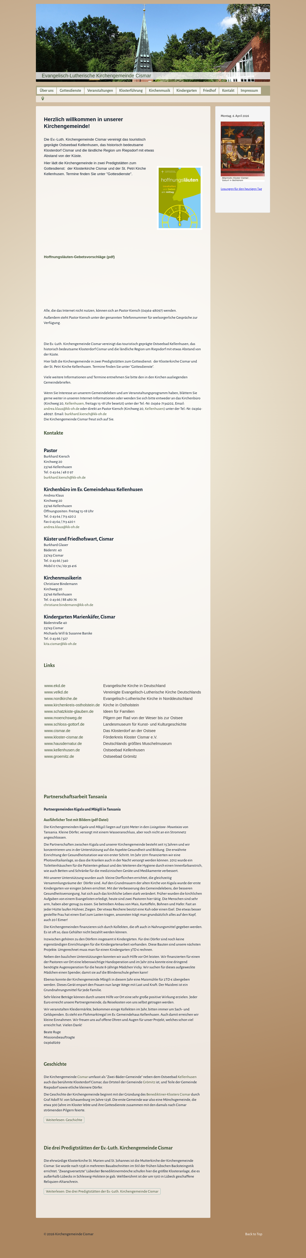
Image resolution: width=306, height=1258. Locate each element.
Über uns (46, 91)
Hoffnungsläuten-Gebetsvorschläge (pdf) (79, 257)
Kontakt (228, 91)
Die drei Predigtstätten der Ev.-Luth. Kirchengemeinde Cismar (108, 1147)
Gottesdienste (70, 91)
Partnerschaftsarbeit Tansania (75, 796)
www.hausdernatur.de (63, 743)
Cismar (82, 1077)
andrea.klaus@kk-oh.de (61, 409)
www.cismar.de (57, 731)
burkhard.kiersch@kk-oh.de (86, 414)
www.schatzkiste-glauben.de (68, 711)
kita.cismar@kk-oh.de (60, 644)
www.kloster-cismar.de (63, 737)
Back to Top (253, 1234)
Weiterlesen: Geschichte (64, 1120)
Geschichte (55, 1064)
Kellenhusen (74, 403)
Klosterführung (131, 91)
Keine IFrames (242, 158)
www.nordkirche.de (60, 698)
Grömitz (149, 1082)
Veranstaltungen (100, 91)
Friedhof (209, 91)
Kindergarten (186, 91)
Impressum (249, 91)
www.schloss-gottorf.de (64, 724)
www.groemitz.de (59, 756)
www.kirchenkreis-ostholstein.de (72, 705)
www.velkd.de (56, 692)
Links (49, 665)
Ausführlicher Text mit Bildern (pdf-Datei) (76, 820)
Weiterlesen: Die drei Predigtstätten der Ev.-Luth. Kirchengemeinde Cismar (102, 1191)
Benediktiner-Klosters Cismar (168, 1094)
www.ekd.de (54, 686)
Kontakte (53, 433)
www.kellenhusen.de (62, 750)
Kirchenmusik (159, 91)
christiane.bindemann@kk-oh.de (68, 605)
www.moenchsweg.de (63, 718)
